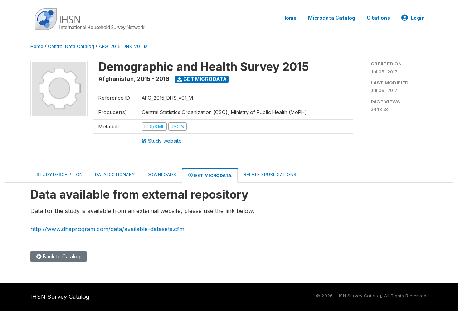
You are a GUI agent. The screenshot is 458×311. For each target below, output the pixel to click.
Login (413, 18)
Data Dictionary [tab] (115, 174)
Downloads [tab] (161, 174)
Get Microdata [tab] (210, 175)
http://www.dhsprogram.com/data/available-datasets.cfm (107, 229)
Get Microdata (202, 79)
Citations (378, 18)
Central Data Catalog (71, 46)
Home (289, 18)
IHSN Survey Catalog (59, 296)
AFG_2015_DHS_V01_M (123, 46)
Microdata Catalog (331, 18)
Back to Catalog (58, 256)
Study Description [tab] (59, 174)
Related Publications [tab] (270, 174)
